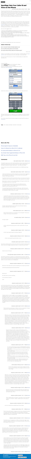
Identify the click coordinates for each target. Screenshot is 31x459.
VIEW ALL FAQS (28, 51)
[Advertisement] (15, 134)
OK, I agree (20, 455)
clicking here (3, 119)
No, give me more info (22, 457)
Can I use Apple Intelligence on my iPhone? (9, 48)
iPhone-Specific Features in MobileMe (9, 146)
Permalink (28, 203)
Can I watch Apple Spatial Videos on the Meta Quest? (11, 50)
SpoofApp (15, 124)
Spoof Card (3, 24)
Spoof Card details (9, 67)
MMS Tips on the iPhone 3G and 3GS (9, 155)
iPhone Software (9, 124)
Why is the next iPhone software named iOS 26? (10, 47)
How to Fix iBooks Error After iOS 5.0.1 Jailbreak (11, 148)
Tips (4, 124)
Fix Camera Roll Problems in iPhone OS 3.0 (10, 150)
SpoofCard (19, 124)
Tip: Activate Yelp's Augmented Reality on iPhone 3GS (13, 152)
